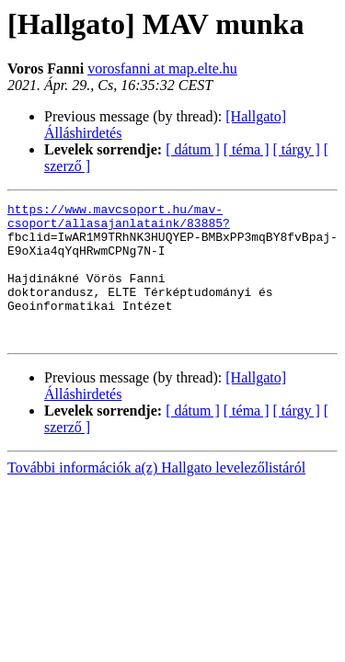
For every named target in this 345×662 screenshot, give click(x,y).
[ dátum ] (193, 149)
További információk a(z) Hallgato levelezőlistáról (156, 495)
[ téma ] (247, 149)
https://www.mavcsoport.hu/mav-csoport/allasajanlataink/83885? (118, 219)
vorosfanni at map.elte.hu (162, 68)
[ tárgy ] (296, 149)
